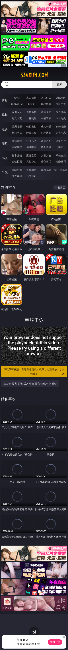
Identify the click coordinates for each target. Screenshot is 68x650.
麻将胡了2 (17, 104)
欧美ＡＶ (46, 112)
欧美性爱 (61, 126)
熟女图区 (46, 147)
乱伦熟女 (46, 132)
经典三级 (31, 132)
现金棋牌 (46, 104)
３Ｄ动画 (61, 112)
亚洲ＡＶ (17, 112)
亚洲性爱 (17, 126)
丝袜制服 (31, 118)
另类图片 (61, 147)
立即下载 (55, 642)
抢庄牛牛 (61, 104)
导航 (5, 172)
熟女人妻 (17, 118)
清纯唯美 (31, 147)
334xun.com (34, 75)
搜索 (59, 84)
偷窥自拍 (17, 141)
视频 (5, 115)
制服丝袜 (17, 132)
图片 (5, 144)
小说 (5, 158)
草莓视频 (46, 170)
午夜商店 (31, 170)
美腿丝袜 (17, 147)
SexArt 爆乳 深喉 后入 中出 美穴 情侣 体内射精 (30, 383)
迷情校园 (17, 161)
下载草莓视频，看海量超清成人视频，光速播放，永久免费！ (34, 372)
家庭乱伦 (31, 155)
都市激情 (17, 155)
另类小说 (31, 161)
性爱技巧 (61, 161)
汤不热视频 (60, 170)
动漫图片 (61, 141)
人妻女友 (46, 155)
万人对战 (46, 97)
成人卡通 (46, 126)
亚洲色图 (31, 141)
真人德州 (31, 97)
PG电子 (17, 97)
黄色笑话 (46, 161)
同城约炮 (17, 170)
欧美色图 (46, 141)
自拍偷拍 (31, 112)
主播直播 (46, 118)
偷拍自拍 (31, 126)
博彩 (5, 100)
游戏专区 (61, 97)
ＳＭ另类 (61, 118)
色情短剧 (31, 176)
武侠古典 (61, 155)
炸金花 (31, 104)
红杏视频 (17, 176)
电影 (5, 129)
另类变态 (61, 132)
